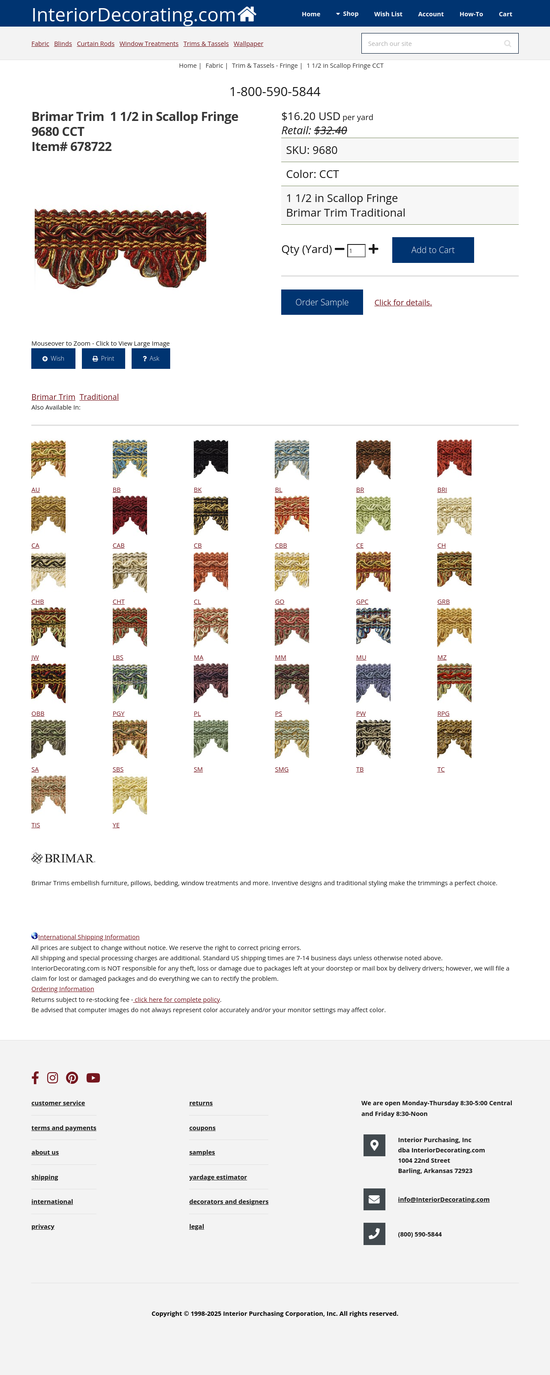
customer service (58, 1102)
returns (201, 1102)
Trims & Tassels (206, 43)
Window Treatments (149, 43)
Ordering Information (62, 988)
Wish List (388, 13)
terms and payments (63, 1127)
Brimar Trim (53, 396)
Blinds (63, 43)
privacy (42, 1226)
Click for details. (403, 302)
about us (45, 1152)
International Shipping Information (85, 936)
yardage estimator (218, 1177)
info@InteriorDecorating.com (444, 1199)
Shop (350, 13)
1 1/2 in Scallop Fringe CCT (345, 65)
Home (311, 13)
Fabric (40, 43)
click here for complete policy (176, 999)
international (52, 1201)
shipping (44, 1177)
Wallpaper (248, 43)
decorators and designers (228, 1201)
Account (431, 13)
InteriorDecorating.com (144, 13)
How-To (471, 13)
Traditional (99, 396)
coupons (202, 1127)
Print (107, 358)
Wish (57, 358)
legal (196, 1226)
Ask (154, 358)
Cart (505, 13)
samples (202, 1152)
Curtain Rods (95, 43)
